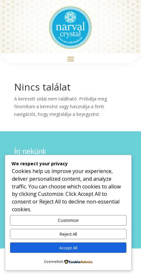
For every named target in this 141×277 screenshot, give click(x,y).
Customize (68, 220)
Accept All (68, 248)
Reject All (68, 234)
